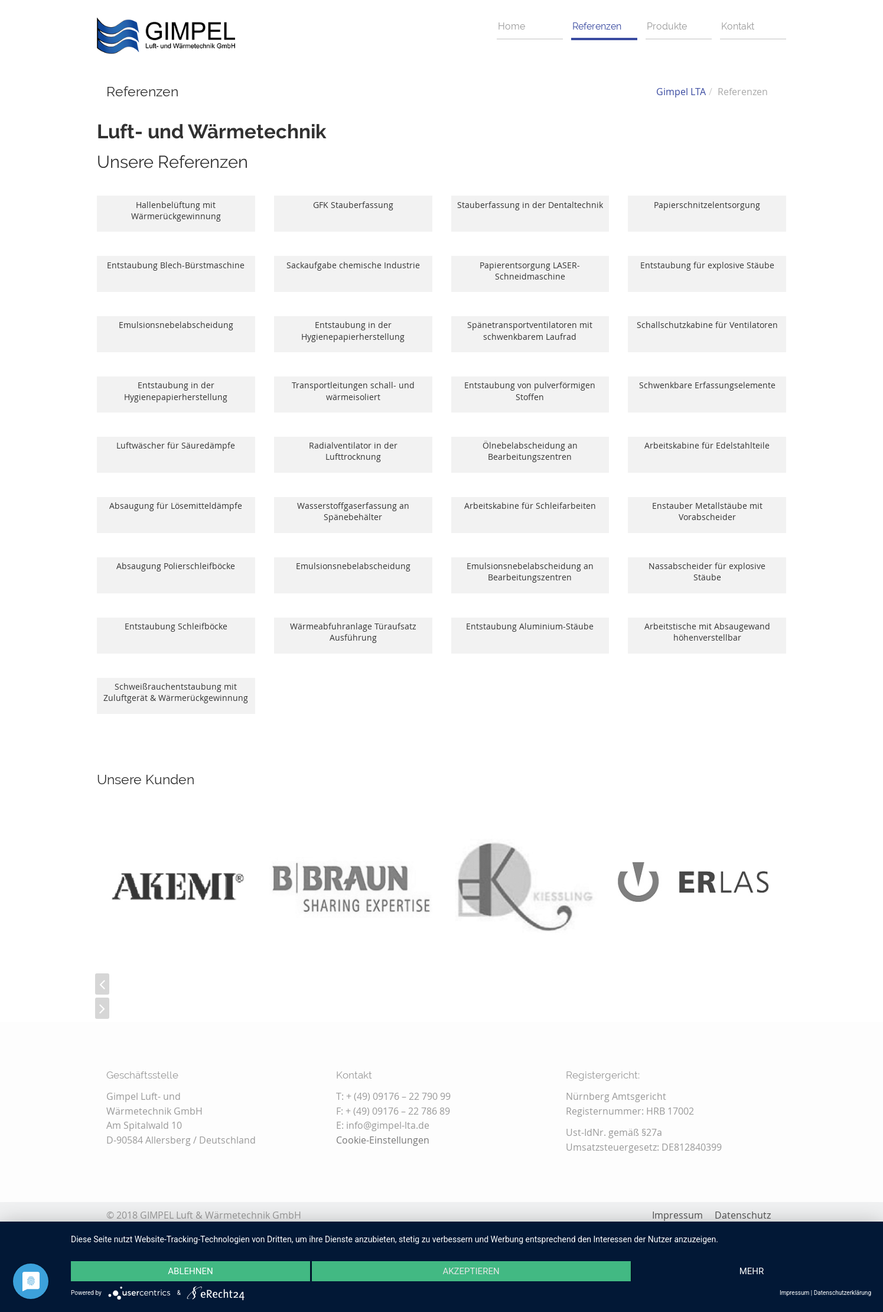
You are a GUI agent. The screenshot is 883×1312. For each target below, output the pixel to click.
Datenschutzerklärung (842, 1293)
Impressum (794, 1293)
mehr (751, 1271)
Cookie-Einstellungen (382, 1140)
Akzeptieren (470, 1271)
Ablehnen (190, 1271)
